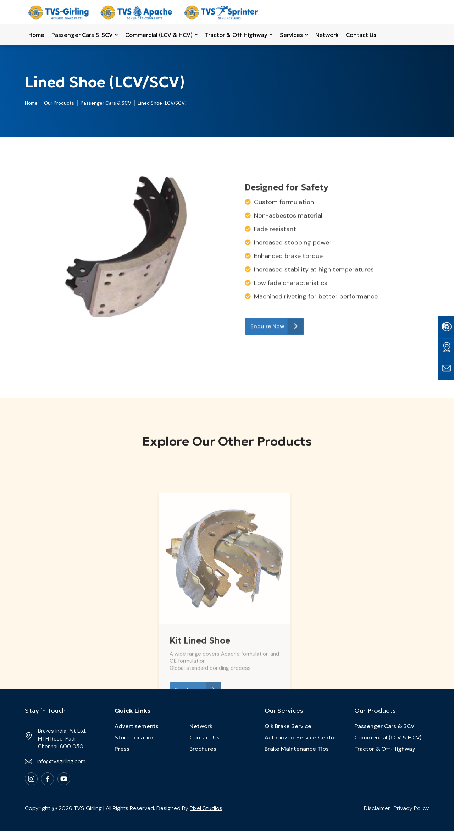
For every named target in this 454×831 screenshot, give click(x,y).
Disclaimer (377, 808)
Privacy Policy (411, 808)
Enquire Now (276, 405)
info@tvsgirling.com (61, 761)
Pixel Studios (206, 808)
